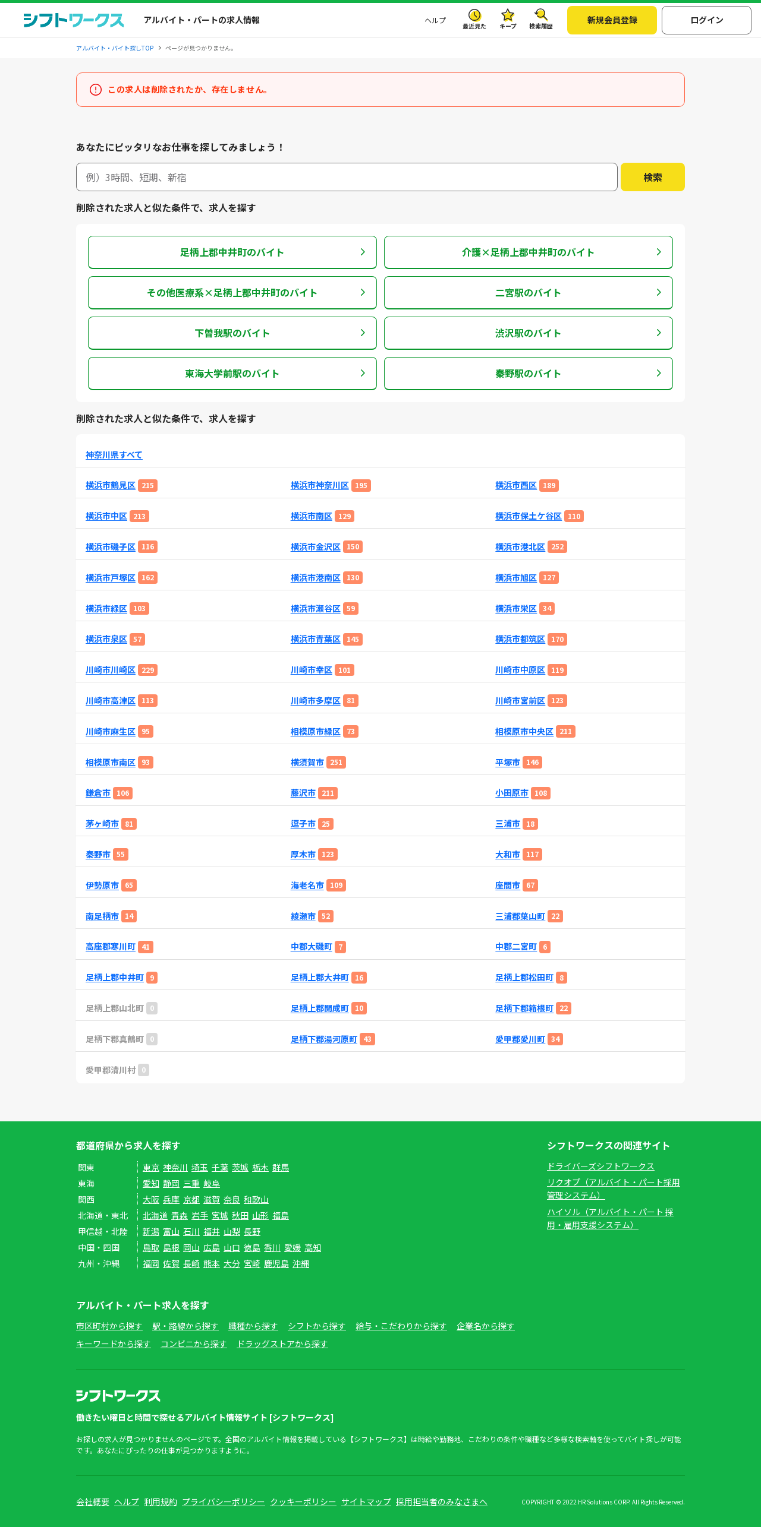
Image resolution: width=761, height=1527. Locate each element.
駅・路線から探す (185, 1326)
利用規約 (160, 1501)
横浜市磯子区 (111, 546)
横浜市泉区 (106, 638)
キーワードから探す (113, 1343)
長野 (252, 1231)
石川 (191, 1231)
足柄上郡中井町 (115, 977)
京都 (191, 1199)
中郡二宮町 (516, 946)
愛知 (151, 1183)
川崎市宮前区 (520, 700)
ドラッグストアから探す (282, 1343)
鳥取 (151, 1247)
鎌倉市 (98, 792)
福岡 (151, 1263)
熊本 (211, 1263)
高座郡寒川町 (111, 946)
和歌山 (256, 1199)
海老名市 (307, 885)
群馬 (280, 1167)
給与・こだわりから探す (401, 1326)
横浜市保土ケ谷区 (528, 515)
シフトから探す (317, 1326)
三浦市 (507, 823)
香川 (272, 1247)
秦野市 (98, 854)
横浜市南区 (311, 515)
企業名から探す (486, 1326)
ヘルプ (435, 20)
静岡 (171, 1183)
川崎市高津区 (111, 700)
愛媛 (292, 1247)
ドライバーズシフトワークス (601, 1166)
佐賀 (171, 1263)
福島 (280, 1215)
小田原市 (512, 792)
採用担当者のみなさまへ (442, 1501)
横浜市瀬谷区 (316, 608)
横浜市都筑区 (520, 638)
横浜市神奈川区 (320, 485)
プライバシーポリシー (223, 1501)
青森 (179, 1215)
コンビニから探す (194, 1343)
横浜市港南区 (316, 577)
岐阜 (211, 1183)
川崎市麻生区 (111, 731)
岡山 (191, 1247)
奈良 (232, 1199)
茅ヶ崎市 (102, 823)
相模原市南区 (111, 762)
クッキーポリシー (303, 1501)
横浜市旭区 (516, 577)
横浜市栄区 (516, 608)
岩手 (199, 1215)
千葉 (220, 1167)
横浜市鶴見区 (111, 485)
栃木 (260, 1167)
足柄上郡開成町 (320, 1008)
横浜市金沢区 (316, 546)
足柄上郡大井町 (320, 977)
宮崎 (252, 1263)
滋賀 (211, 1199)
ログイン (707, 20)
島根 (171, 1247)
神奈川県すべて (114, 454)
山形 (260, 1215)
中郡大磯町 (311, 946)
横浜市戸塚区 (111, 577)
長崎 (191, 1263)
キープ (508, 25)
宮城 (220, 1215)
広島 (211, 1247)
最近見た (474, 25)
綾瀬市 (303, 916)
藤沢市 (303, 792)
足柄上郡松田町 (524, 977)
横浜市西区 (516, 485)
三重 (191, 1183)
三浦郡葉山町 (520, 916)
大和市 (507, 854)
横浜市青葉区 (316, 638)
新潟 (151, 1231)
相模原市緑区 (316, 731)
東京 (151, 1167)
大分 (232, 1263)
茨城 (240, 1167)
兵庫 (171, 1199)
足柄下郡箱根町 (524, 1008)
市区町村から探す (109, 1326)
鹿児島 (276, 1263)
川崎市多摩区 (316, 700)
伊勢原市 (102, 885)
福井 (211, 1231)
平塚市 (507, 762)
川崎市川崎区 (111, 669)
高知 (312, 1247)
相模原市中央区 (524, 731)
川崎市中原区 (520, 669)
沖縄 (301, 1263)
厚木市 (303, 854)
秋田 (240, 1215)
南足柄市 (102, 916)
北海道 (155, 1215)
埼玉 (199, 1167)
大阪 (151, 1199)
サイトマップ (366, 1501)
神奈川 (175, 1167)
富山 (171, 1231)
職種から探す (253, 1326)
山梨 (232, 1231)
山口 (232, 1247)
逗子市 (303, 823)
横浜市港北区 (520, 546)
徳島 (252, 1247)
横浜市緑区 (106, 608)
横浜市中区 (106, 515)
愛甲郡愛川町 (520, 1039)
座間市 (507, 885)
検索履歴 (541, 25)
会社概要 (92, 1501)
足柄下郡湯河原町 (324, 1039)
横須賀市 (307, 762)
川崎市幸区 (311, 669)
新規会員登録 (612, 20)
